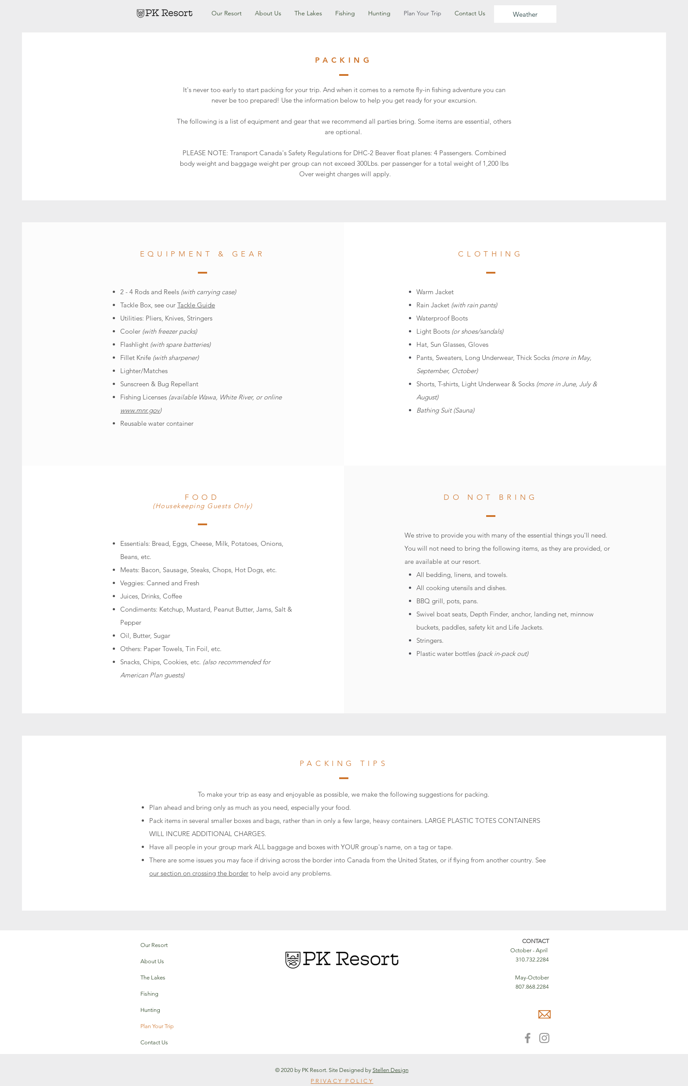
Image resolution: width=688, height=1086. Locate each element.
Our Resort (154, 945)
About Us (152, 961)
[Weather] (525, 14)
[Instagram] (544, 1038)
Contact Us (154, 1042)
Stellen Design (390, 1070)
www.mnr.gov (140, 410)
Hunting (150, 1010)
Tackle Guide (196, 305)
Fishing (149, 993)
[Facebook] (527, 1038)
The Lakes (152, 977)
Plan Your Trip (157, 1026)
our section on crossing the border (198, 873)
